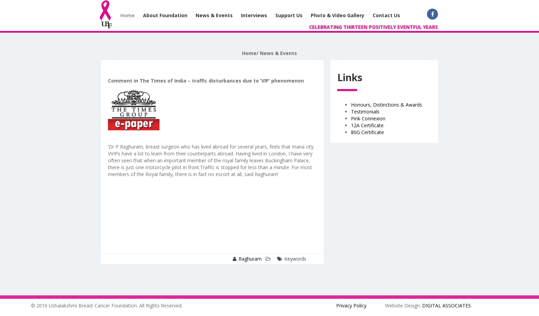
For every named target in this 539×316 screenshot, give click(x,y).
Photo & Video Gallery (337, 15)
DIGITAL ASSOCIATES (446, 305)
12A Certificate (367, 125)
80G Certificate (367, 132)
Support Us (288, 15)
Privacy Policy (351, 305)
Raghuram (250, 258)
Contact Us (386, 15)
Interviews (254, 15)
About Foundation (165, 15)
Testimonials (365, 111)
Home (127, 15)
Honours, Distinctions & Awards (386, 104)
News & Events (214, 15)
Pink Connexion (368, 118)
